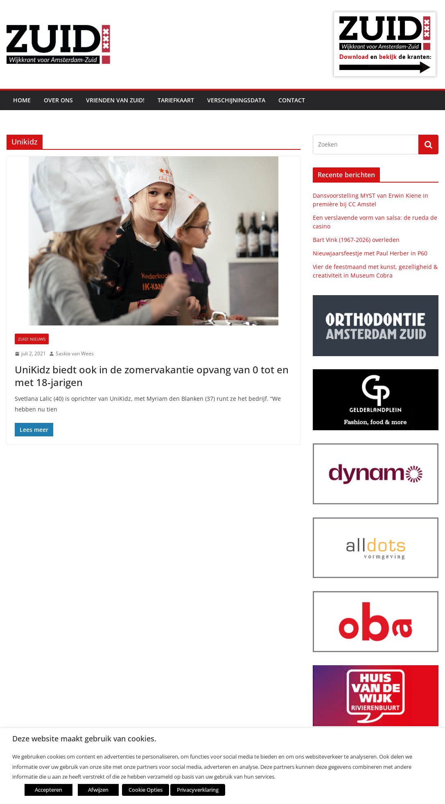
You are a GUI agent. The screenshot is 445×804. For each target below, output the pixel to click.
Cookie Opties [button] (146, 789)
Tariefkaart (176, 100)
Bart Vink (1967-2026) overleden (356, 240)
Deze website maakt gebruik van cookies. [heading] (84, 738)
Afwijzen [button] (98, 789)
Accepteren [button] (48, 789)
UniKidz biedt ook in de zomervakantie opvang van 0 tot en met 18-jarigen (152, 376)
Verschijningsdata (236, 100)
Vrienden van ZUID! (115, 100)
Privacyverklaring (198, 789)
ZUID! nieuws (31, 339)
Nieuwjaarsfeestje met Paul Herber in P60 (370, 253)
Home (22, 100)
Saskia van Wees (75, 353)
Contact (291, 100)
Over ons (58, 100)
